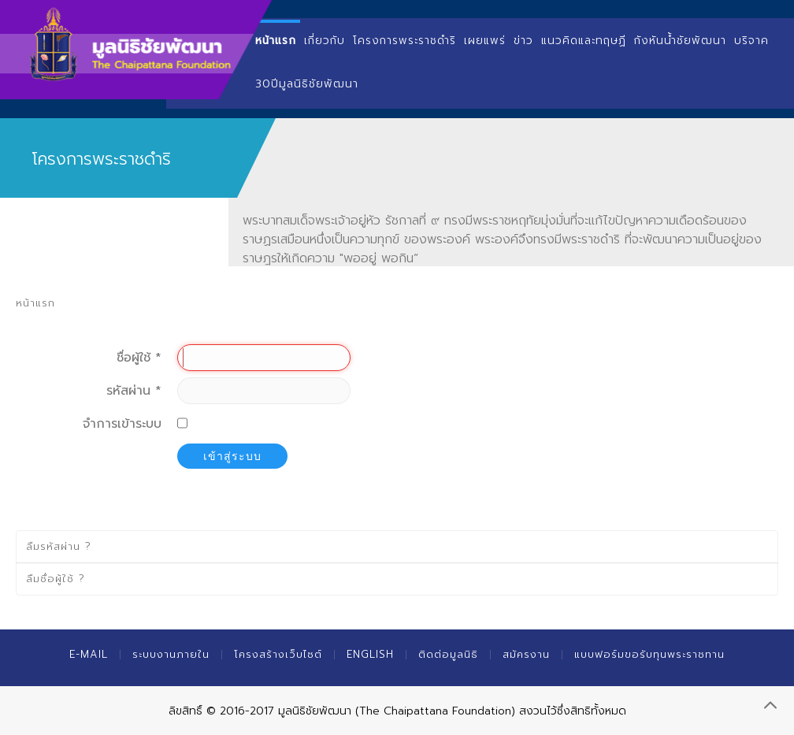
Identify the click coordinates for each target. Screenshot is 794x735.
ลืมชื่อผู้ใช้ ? (55, 578)
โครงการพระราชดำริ (404, 40)
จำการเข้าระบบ (122, 423)
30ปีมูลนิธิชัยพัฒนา (306, 84)
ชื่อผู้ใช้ (139, 357)
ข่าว (523, 40)
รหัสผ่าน (133, 390)
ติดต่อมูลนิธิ (448, 654)
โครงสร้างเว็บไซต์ (278, 654)
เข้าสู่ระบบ (232, 456)
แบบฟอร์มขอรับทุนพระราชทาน (649, 654)
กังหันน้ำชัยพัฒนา (680, 40)
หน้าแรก (275, 40)
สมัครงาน (526, 654)
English (370, 654)
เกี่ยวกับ (324, 40)
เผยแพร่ (485, 40)
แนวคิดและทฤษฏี (583, 40)
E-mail (88, 654)
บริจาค (751, 40)
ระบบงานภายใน (171, 654)
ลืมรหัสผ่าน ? (58, 546)
